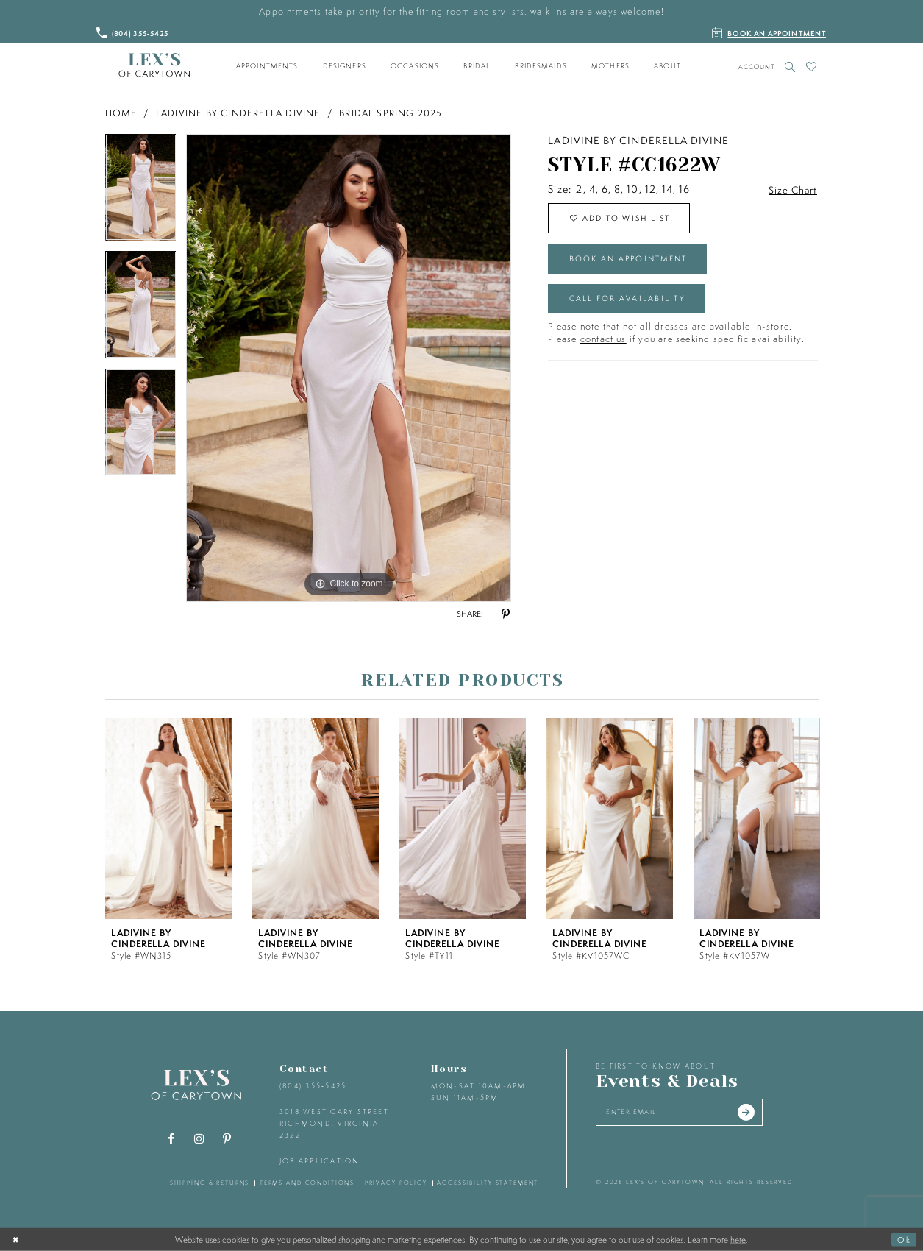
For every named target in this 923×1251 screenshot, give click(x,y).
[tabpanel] (141, 193)
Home (121, 113)
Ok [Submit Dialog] (903, 1239)
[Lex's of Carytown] (154, 65)
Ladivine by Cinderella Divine (238, 113)
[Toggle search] (790, 66)
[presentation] (168, 818)
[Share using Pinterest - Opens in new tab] (506, 614)
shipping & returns (210, 1182)
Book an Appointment (634, 263)
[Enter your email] (685, 1113)
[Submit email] (757, 1113)
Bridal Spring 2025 (391, 113)
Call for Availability (631, 305)
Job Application (319, 1161)
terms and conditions (307, 1182)
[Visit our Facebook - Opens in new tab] (171, 1139)
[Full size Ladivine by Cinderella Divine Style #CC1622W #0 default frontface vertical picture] (348, 368)
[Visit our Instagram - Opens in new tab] (198, 1139)
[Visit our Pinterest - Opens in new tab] (226, 1139)
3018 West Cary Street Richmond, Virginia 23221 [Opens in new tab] (334, 1123)
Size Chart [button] (792, 189)
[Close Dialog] (17, 1239)
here (738, 1239)
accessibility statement (487, 1182)
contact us (603, 347)
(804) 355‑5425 (312, 1086)
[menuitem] (267, 66)
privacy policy (396, 1182)
